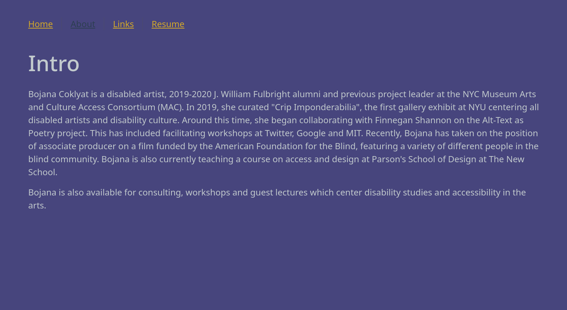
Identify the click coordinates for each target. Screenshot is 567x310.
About (83, 24)
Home (40, 24)
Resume (168, 24)
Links (123, 24)
